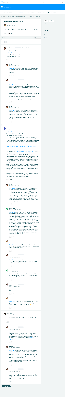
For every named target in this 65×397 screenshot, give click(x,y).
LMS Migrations (30, 16)
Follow (12, 33)
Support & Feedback (52, 12)
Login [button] (59, 1)
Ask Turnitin (21, 12)
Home (3, 12)
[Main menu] (63, 2)
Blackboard (37, 16)
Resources (41, 12)
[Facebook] (44, 37)
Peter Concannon (12, 208)
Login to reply (10, 41)
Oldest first (37, 37)
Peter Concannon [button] (18, 303)
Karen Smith (12, 350)
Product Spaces (15, 16)
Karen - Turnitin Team (13, 47)
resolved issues (35, 153)
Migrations (22, 16)
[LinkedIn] (48, 37)
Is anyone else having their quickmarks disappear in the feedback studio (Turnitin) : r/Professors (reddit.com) (22, 146)
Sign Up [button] (53, 1)
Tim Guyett (8, 127)
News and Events (32, 12)
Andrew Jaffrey (12, 346)
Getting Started (11, 12)
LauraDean (8, 24)
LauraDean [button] (10, 52)
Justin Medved (9, 313)
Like (6, 33)
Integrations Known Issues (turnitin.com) (25, 151)
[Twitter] (46, 37)
